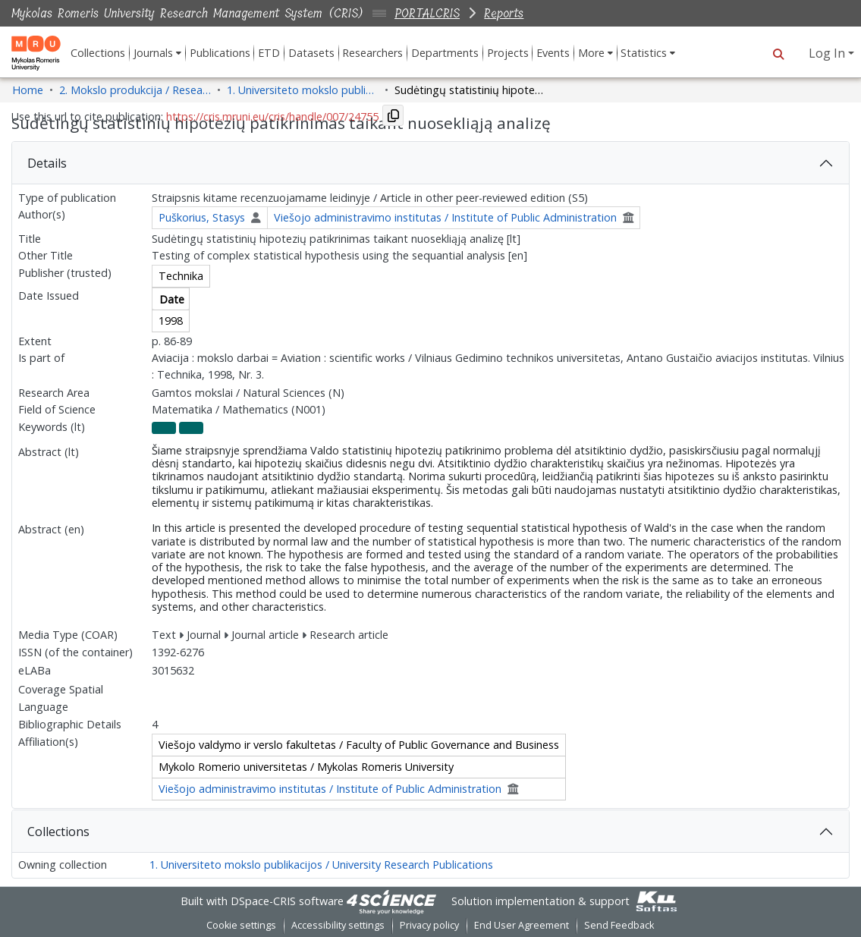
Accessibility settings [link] (338, 925)
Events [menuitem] (553, 53)
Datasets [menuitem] (311, 53)
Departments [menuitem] (445, 53)
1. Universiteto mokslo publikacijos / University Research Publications (321, 864)
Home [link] (27, 90)
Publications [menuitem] (220, 53)
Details (47, 163)
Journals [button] (153, 53)
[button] (777, 53)
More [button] (591, 53)
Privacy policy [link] (429, 925)
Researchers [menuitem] (372, 53)
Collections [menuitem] (98, 53)
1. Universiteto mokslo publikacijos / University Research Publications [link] (303, 90)
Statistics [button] (644, 53)
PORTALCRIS (427, 13)
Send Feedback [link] (619, 925)
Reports (503, 13)
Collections (58, 831)
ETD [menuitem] (269, 53)
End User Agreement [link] (521, 925)
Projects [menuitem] (508, 53)
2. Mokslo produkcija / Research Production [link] (135, 90)
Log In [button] (828, 53)
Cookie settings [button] (241, 925)
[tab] (430, 163)
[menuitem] (157, 53)
